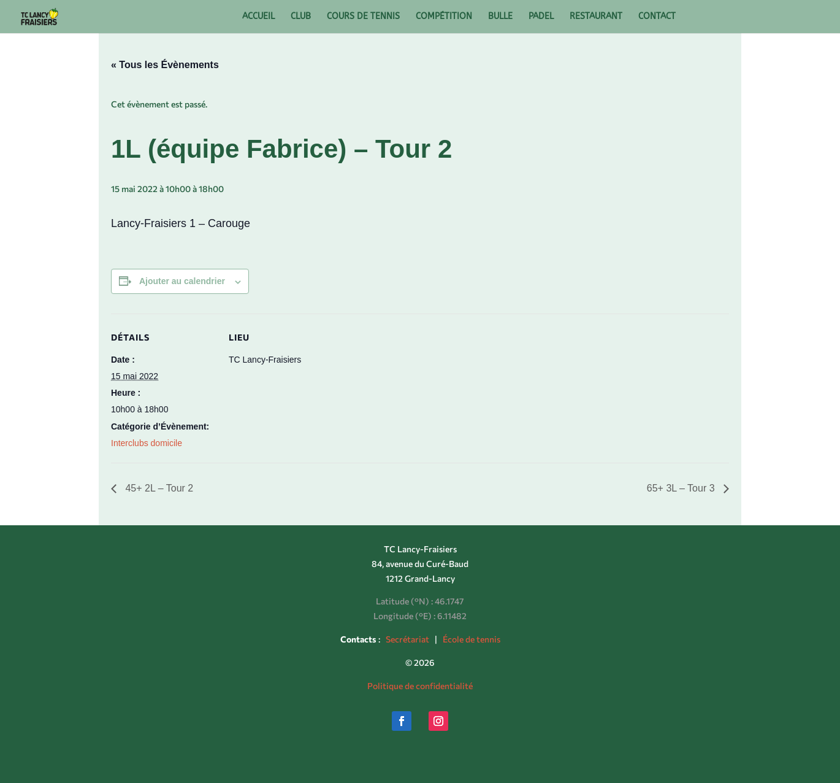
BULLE (500, 16)
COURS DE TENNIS (363, 16)
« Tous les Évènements (165, 65)
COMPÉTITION (444, 16)
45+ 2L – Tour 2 (158, 488)
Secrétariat (407, 639)
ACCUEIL (258, 16)
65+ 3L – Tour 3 (682, 488)
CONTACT (657, 16)
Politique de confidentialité (420, 686)
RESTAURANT (596, 16)
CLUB (301, 16)
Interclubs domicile (146, 443)
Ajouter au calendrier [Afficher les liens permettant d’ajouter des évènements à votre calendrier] (182, 281)
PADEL (541, 16)
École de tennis (471, 639)
